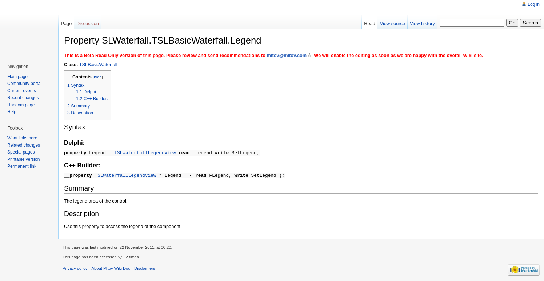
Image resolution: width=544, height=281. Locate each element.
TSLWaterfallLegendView (145, 152)
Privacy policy (75, 267)
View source (392, 23)
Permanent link (21, 166)
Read (369, 23)
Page (66, 23)
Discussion (87, 23)
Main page (17, 76)
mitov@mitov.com (287, 55)
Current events (21, 90)
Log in (534, 4)
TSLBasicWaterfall (98, 64)
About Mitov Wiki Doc (111, 267)
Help (11, 111)
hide (98, 77)
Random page (21, 104)
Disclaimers (144, 267)
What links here (22, 137)
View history (422, 23)
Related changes (23, 145)
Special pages (21, 152)
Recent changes (23, 97)
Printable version (23, 159)
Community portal (24, 83)
